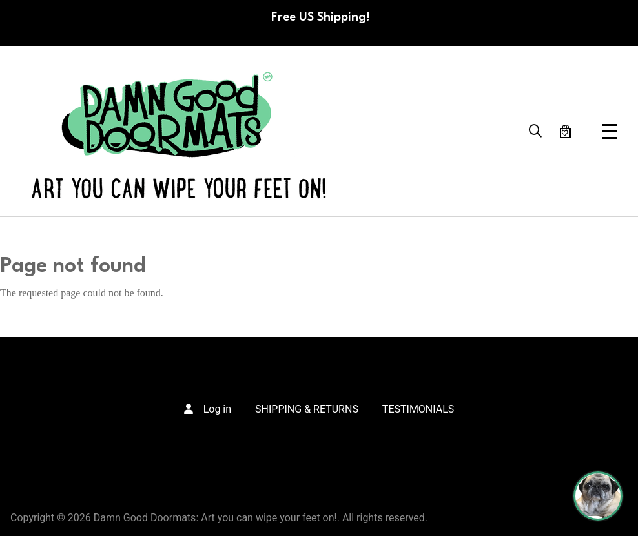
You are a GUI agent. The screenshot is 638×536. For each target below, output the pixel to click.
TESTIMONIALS (418, 409)
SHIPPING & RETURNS (306, 409)
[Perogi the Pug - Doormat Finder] (598, 496)
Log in (217, 409)
